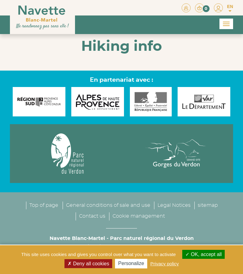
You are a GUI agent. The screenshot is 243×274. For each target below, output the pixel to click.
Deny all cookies (88, 263)
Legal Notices (174, 205)
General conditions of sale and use (108, 205)
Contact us (92, 216)
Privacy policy (164, 263)
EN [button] (230, 8)
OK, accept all (203, 254)
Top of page (43, 205)
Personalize (131, 263)
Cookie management (139, 216)
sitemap (208, 205)
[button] (202, 7)
